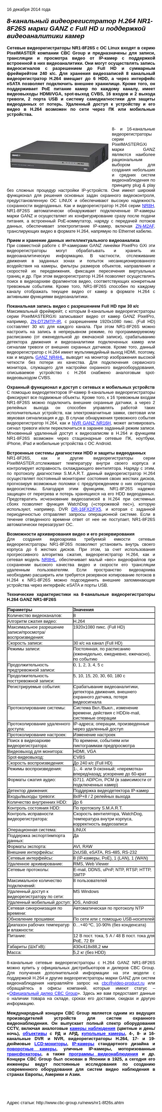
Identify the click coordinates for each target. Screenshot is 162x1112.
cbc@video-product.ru (123, 983)
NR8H (148, 205)
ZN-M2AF (144, 226)
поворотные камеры (31, 1048)
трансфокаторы (24, 1053)
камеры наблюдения (93, 1028)
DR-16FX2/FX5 (86, 509)
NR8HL (49, 559)
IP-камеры (83, 1043)
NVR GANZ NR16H (91, 423)
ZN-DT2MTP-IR (45, 321)
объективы (35, 1033)
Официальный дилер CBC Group (43, 993)
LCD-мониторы (50, 1043)
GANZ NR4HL (49, 357)
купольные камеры (103, 1033)
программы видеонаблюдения (103, 1053)
